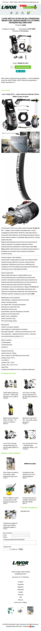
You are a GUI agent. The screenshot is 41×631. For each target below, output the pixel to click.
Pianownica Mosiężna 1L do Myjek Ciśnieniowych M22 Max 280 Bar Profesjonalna (30, 500)
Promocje (20, 594)
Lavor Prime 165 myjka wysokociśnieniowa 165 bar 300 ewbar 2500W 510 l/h (10, 445)
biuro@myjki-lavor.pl (33, 2)
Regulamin (21, 587)
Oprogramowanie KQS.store (14, 626)
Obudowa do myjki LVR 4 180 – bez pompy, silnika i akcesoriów (30, 420)
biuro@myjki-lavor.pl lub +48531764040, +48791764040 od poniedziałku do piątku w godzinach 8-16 (20, 80)
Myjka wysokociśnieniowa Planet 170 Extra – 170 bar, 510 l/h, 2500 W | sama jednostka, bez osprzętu (10, 420)
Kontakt (20, 592)
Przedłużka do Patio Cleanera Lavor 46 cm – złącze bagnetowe (29, 474)
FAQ (20, 597)
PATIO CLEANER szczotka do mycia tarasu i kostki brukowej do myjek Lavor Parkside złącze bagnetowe (10, 500)
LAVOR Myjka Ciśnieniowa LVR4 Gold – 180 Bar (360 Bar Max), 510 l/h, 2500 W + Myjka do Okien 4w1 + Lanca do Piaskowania (10, 395)
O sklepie (20, 582)
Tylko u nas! (23, 5)
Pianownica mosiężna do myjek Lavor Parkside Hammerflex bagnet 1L (10, 525)
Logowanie (20, 584)
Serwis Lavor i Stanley (20, 602)
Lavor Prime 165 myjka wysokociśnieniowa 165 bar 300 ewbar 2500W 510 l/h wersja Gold (30, 395)
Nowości (20, 600)
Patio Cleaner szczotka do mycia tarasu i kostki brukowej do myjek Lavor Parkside (10, 474)
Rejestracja (20, 589)
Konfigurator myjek (26, 7)
